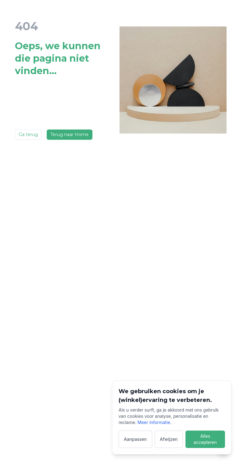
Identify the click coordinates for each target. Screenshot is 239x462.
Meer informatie (154, 422)
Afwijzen (169, 439)
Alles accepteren (205, 439)
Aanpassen (135, 439)
